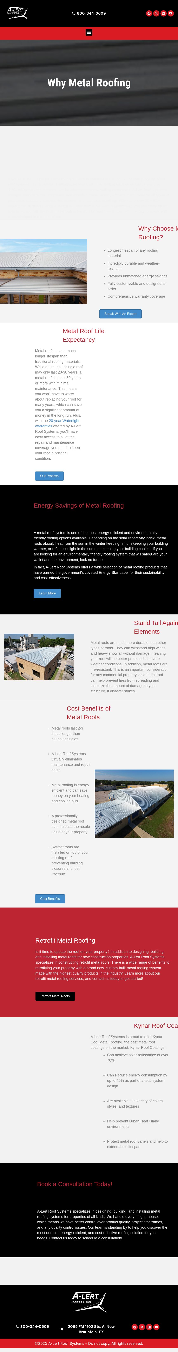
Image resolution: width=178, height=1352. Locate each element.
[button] (89, 35)
